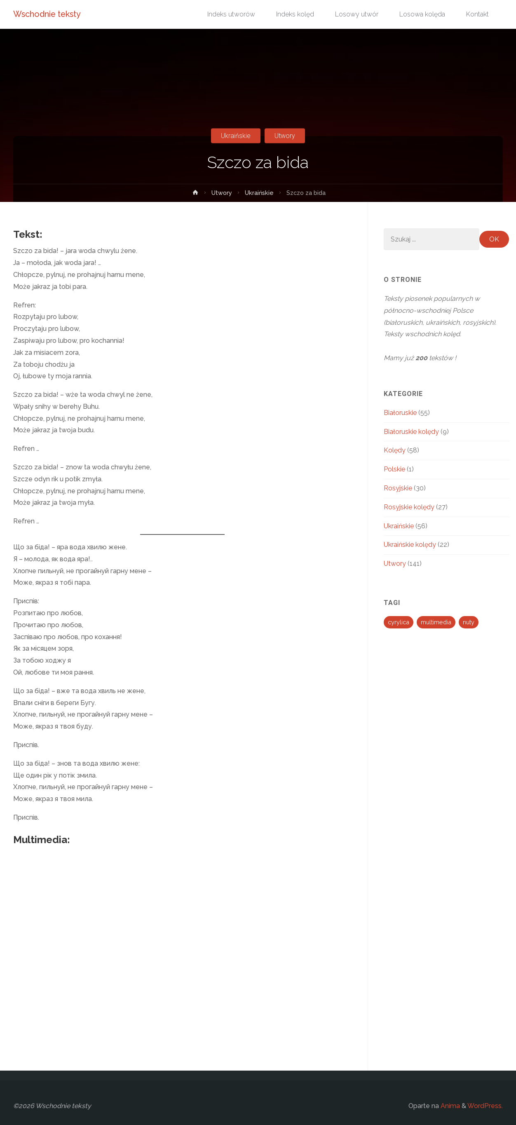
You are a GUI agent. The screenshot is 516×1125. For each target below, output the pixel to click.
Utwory (284, 136)
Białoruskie (400, 413)
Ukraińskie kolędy (410, 544)
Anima (449, 1106)
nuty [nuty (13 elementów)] (468, 622)
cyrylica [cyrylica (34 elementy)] (398, 622)
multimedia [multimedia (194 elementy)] (436, 622)
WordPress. (485, 1106)
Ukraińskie (236, 136)
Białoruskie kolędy (411, 432)
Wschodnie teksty (49, 14)
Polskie (394, 469)
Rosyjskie (398, 488)
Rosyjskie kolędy (409, 507)
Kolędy (395, 450)
